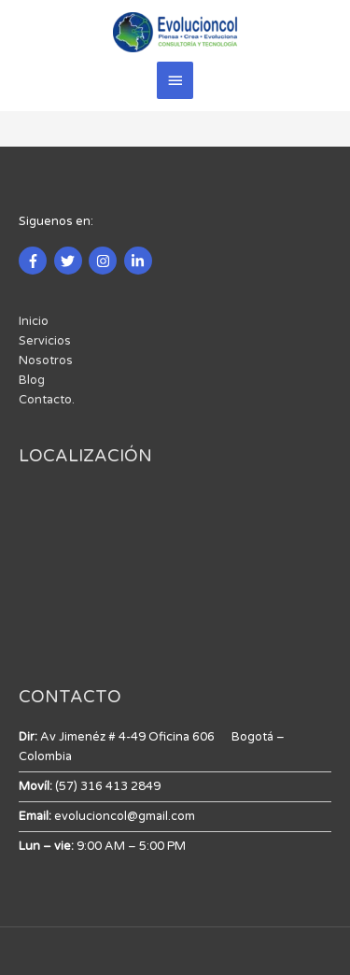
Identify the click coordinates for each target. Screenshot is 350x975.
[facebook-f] (35, 261)
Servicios (45, 340)
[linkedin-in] (140, 261)
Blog (32, 380)
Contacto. (47, 399)
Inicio (34, 321)
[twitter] (70, 261)
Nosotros (46, 360)
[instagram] (105, 261)
